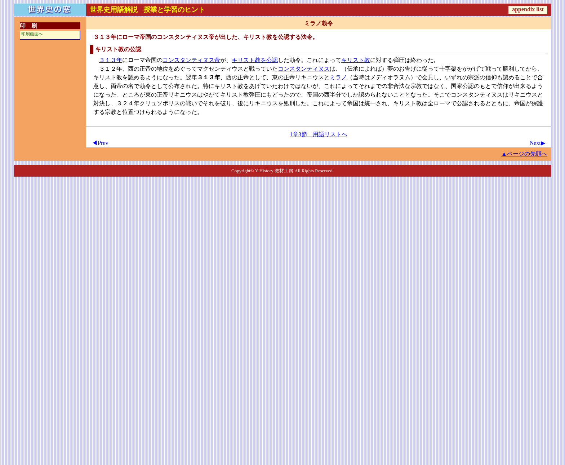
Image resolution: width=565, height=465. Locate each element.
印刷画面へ (32, 33)
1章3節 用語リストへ (318, 134)
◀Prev (100, 143)
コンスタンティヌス (304, 69)
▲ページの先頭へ (524, 154)
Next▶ (537, 143)
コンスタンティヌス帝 (191, 60)
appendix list (528, 9)
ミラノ (338, 77)
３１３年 (110, 60)
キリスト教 (355, 60)
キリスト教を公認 (255, 60)
